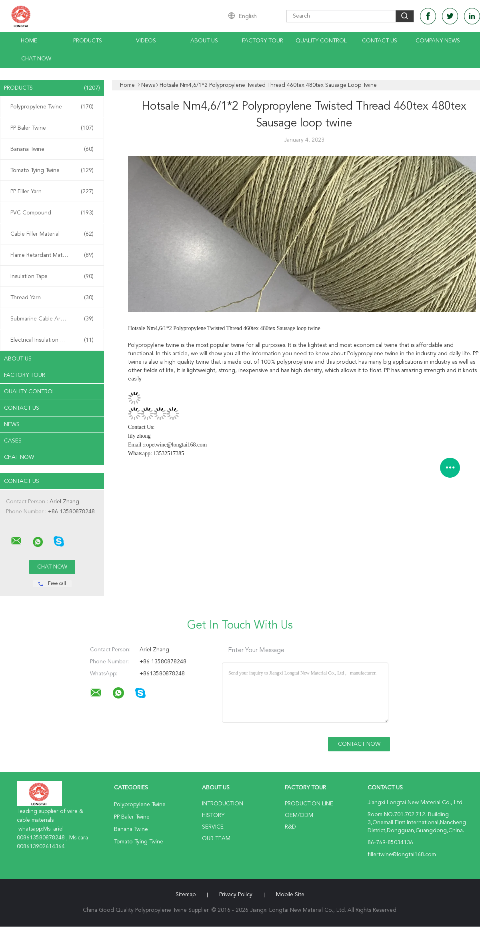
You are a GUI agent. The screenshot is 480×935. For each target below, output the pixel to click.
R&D (290, 827)
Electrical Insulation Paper (52, 340)
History (213, 815)
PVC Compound (52, 213)
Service (213, 827)
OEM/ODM (299, 815)
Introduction (222, 804)
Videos (146, 41)
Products (87, 41)
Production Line (309, 804)
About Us (204, 41)
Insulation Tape (52, 276)
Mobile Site (290, 894)
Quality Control (321, 41)
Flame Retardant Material (52, 255)
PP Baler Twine (52, 128)
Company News (438, 41)
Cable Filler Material (52, 234)
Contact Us (379, 41)
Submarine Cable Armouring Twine (53, 319)
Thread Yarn (52, 298)
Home (29, 41)
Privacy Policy (235, 894)
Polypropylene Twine (52, 107)
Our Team (216, 838)
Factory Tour (262, 41)
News (12, 424)
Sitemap (186, 894)
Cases (13, 441)
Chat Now (36, 59)
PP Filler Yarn (52, 192)
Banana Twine (52, 149)
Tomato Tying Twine (52, 170)
